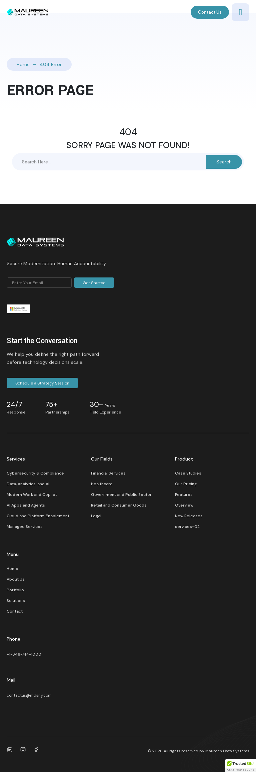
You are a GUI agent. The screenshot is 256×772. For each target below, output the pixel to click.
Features (184, 495)
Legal (96, 516)
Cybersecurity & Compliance (35, 473)
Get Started (94, 282)
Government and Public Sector (121, 495)
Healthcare (102, 484)
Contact (15, 611)
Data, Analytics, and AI (28, 484)
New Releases (189, 516)
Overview (184, 505)
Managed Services (25, 527)
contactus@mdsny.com (29, 695)
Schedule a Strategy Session (42, 383)
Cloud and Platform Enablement (38, 516)
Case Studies (188, 473)
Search (224, 162)
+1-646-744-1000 (24, 654)
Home (23, 64)
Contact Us (210, 12)
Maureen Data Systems (227, 751)
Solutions (16, 601)
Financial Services (108, 473)
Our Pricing (186, 484)
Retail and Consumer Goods (119, 505)
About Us (16, 579)
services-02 (187, 527)
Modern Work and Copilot (32, 495)
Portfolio (15, 590)
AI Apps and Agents (26, 505)
